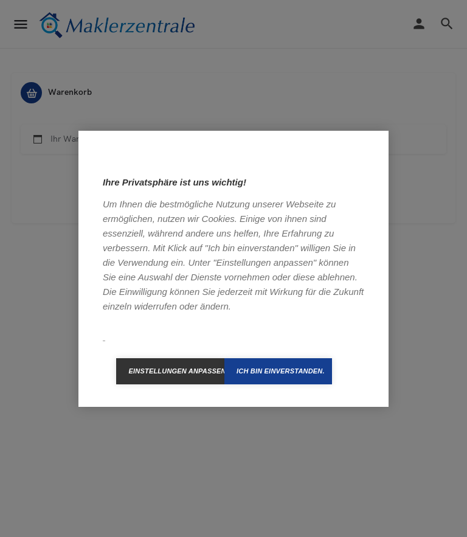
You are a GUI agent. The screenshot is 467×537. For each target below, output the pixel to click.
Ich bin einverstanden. (281, 371)
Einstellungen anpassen (176, 371)
